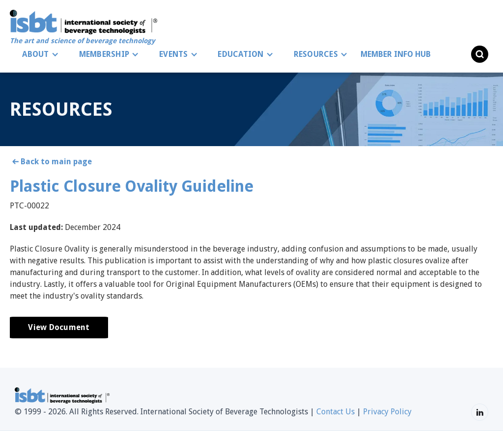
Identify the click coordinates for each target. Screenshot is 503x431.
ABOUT (35, 54)
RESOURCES (316, 54)
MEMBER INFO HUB (396, 54)
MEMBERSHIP (104, 54)
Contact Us (335, 411)
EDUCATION (240, 54)
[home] (83, 28)
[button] (37, 54)
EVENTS (173, 54)
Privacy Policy (387, 411)
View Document (58, 327)
